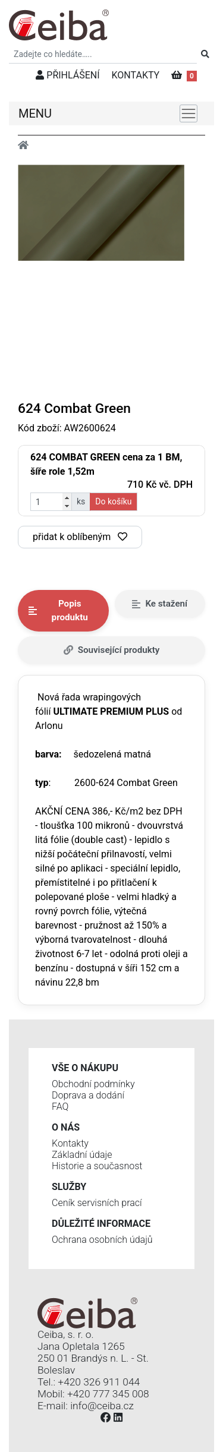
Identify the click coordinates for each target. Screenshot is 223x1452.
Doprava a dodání (88, 1095)
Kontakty (70, 1143)
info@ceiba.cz (102, 1406)
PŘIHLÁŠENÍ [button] (67, 75)
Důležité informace (101, 1223)
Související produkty (112, 650)
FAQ (60, 1106)
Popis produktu (58, 610)
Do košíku (113, 501)
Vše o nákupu (85, 1068)
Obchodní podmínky (93, 1084)
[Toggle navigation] (188, 113)
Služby (69, 1186)
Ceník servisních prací (97, 1202)
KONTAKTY (136, 75)
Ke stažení (159, 603)
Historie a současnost (97, 1166)
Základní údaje (82, 1154)
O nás (66, 1127)
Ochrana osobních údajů (102, 1239)
